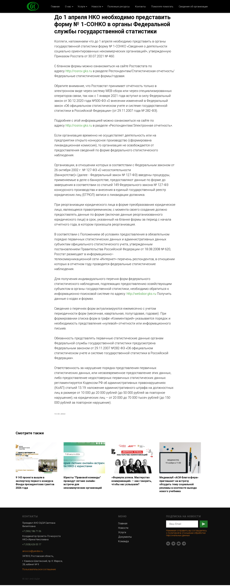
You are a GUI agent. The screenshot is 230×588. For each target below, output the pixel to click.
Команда (123, 544)
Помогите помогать (162, 6)
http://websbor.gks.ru (141, 295)
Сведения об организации (193, 6)
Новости (96, 6)
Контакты (140, 6)
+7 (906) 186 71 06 (31, 534)
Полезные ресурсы (118, 6)
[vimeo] (173, 546)
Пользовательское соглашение (39, 572)
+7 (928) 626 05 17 (31, 547)
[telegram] (184, 546)
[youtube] (179, 546)
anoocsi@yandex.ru (32, 554)
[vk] (168, 546)
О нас (68, 6)
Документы (125, 539)
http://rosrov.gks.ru (78, 72)
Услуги (81, 6)
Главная (55, 6)
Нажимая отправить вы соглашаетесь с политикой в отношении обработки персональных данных (186, 535)
